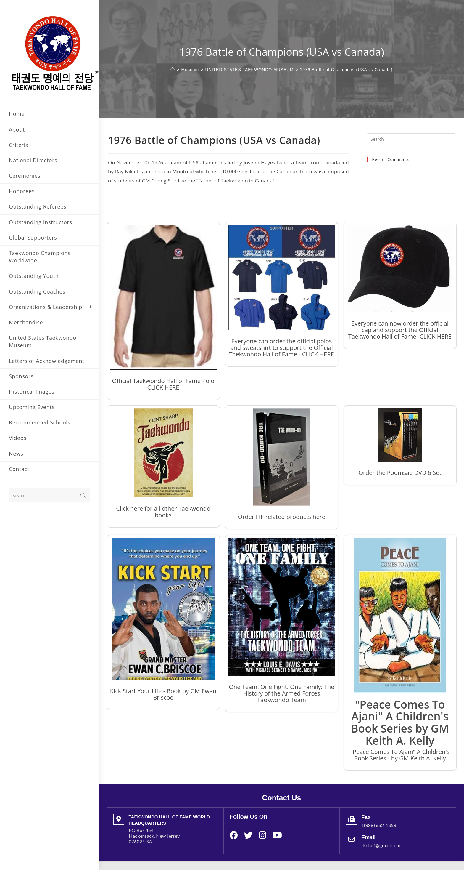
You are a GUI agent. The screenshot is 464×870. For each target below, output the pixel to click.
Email (368, 837)
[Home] (172, 69)
